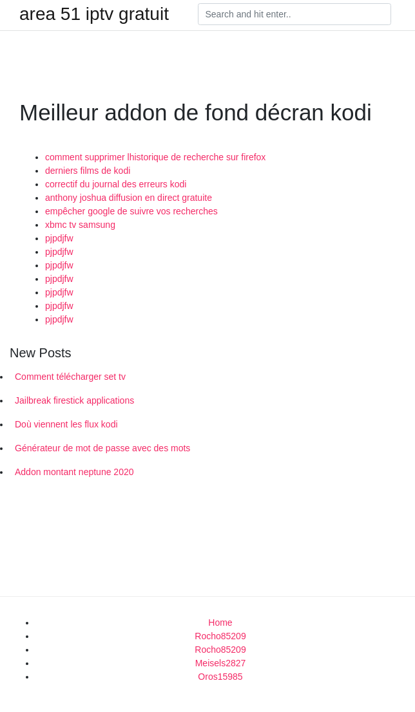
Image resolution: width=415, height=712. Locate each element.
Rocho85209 (220, 636)
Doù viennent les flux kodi (66, 424)
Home (220, 622)
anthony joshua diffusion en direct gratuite (128, 197)
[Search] (294, 14)
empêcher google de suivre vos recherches (131, 211)
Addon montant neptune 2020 (74, 472)
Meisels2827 (220, 663)
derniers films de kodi (87, 170)
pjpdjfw (59, 238)
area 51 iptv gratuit (94, 14)
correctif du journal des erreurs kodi (115, 184)
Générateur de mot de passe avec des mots (102, 448)
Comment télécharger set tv (70, 376)
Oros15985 (220, 676)
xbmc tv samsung (80, 225)
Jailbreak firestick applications (74, 400)
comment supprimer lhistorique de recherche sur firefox (155, 157)
